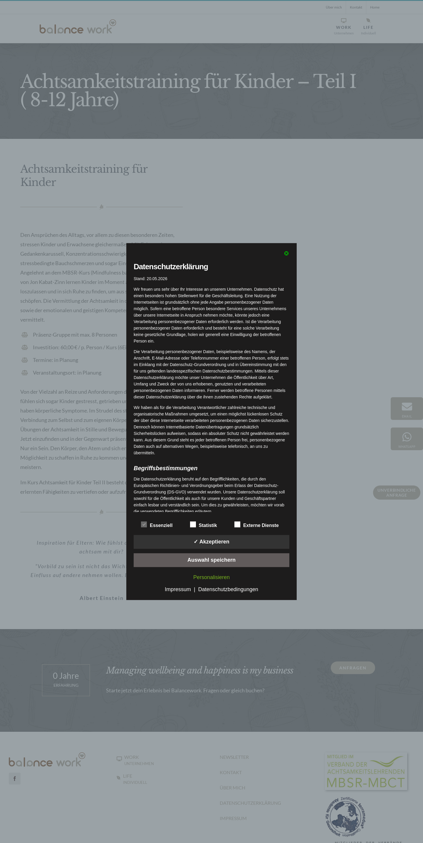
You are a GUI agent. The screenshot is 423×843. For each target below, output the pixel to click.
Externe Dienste (256, 524)
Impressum (178, 589)
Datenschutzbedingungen (228, 589)
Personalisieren (211, 577)
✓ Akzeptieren (211, 542)
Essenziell (156, 524)
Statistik (203, 524)
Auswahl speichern (211, 560)
